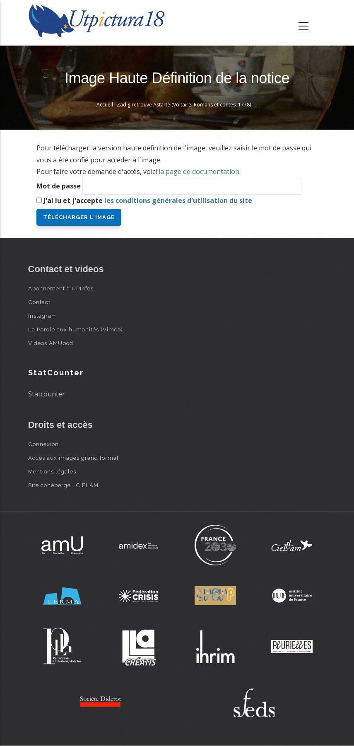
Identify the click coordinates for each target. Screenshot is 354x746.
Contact (39, 302)
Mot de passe (58, 186)
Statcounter (46, 393)
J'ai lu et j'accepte (147, 200)
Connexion (43, 444)
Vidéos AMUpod (50, 343)
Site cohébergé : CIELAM (63, 485)
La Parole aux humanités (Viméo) (75, 329)
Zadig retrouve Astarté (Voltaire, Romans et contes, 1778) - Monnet (195, 104)
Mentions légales (52, 471)
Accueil (104, 104)
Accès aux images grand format (73, 457)
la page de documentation (199, 171)
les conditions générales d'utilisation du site (178, 200)
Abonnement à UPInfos (61, 288)
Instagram (42, 315)
